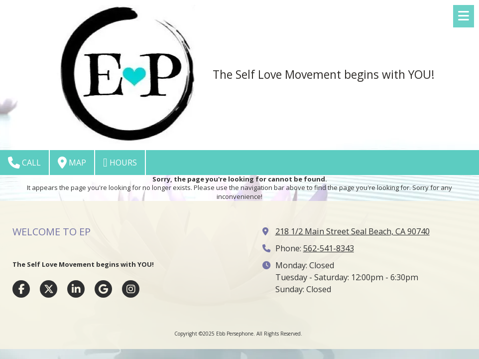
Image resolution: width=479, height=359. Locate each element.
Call (24, 163)
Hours (120, 163)
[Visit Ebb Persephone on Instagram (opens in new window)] (130, 289)
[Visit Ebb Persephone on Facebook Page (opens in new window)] (21, 289)
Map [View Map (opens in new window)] (72, 163)
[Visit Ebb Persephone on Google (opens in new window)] (103, 289)
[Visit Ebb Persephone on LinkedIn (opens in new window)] (76, 289)
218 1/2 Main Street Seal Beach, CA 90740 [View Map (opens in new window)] (352, 231)
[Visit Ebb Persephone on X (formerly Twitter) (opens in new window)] (48, 289)
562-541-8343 (328, 248)
